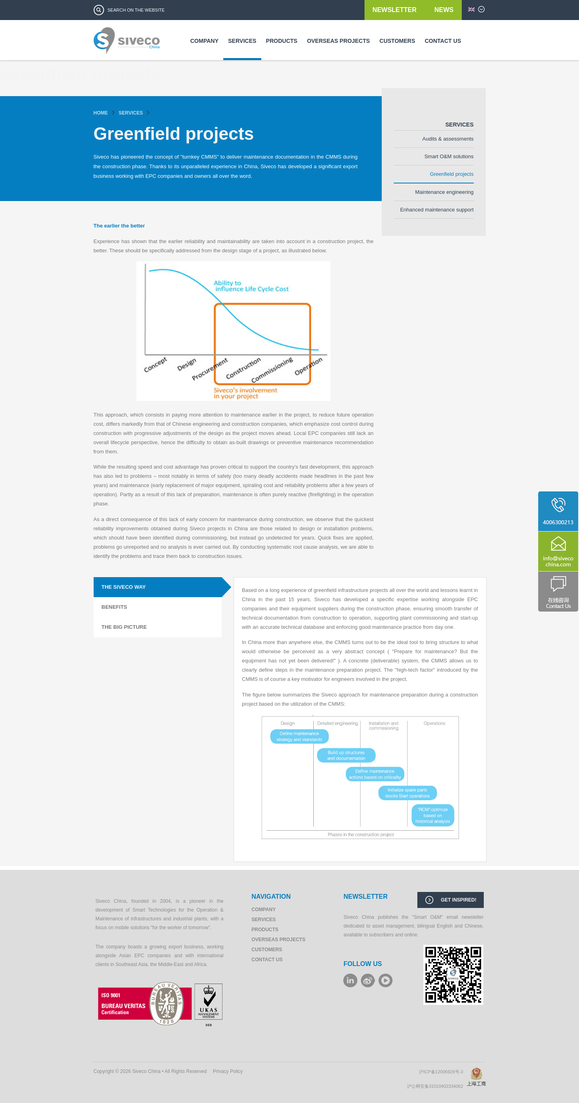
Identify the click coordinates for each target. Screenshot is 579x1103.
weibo (368, 980)
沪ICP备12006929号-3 (443, 1071)
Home (101, 113)
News (444, 9)
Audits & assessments (448, 139)
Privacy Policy (228, 1071)
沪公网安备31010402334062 (437, 1086)
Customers (397, 41)
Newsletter (396, 9)
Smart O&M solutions (449, 156)
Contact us (443, 41)
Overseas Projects (338, 41)
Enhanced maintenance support (437, 210)
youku (386, 980)
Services (242, 41)
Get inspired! (459, 900)
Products (282, 41)
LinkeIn (350, 980)
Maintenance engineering (444, 192)
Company (204, 41)
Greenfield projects (451, 174)
